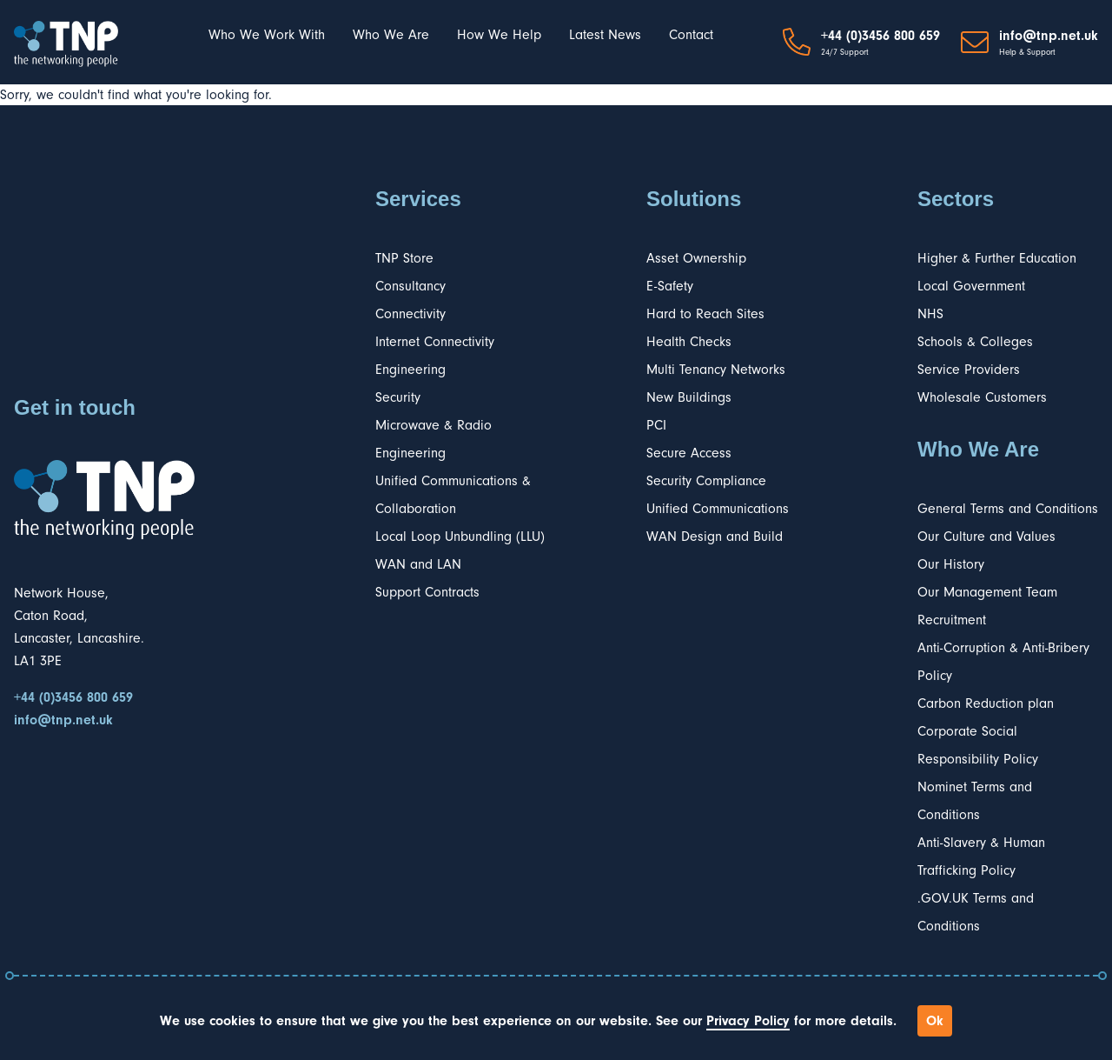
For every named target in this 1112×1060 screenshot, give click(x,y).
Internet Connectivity (434, 342)
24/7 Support (845, 52)
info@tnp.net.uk (1048, 35)
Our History (950, 564)
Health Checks (688, 342)
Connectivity (410, 314)
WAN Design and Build (714, 536)
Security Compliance (706, 481)
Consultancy (410, 286)
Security (397, 397)
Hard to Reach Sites (705, 314)
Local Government (971, 286)
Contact (691, 35)
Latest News (605, 35)
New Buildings (688, 397)
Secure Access (688, 453)
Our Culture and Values (986, 536)
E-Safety (669, 286)
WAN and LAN (418, 564)
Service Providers (968, 369)
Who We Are (391, 35)
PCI (656, 425)
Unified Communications (717, 509)
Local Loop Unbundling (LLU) (460, 536)
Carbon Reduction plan (985, 703)
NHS (930, 314)
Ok (934, 1021)
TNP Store (404, 258)
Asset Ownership (696, 258)
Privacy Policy (748, 1021)
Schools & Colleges (975, 342)
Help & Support (1027, 52)
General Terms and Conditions (1007, 509)
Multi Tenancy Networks (715, 369)
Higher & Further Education (996, 258)
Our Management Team (987, 592)
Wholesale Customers (982, 397)
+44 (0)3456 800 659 (880, 35)
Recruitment (951, 620)
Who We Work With (266, 35)
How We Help (499, 35)
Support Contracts (427, 592)
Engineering (410, 369)
